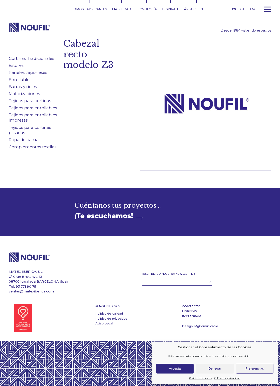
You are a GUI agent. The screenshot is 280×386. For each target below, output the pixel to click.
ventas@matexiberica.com (31, 291)
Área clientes (196, 9)
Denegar (214, 368)
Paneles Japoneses (28, 72)
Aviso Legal (104, 323)
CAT (243, 9)
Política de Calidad (109, 313)
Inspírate (170, 9)
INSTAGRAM (191, 316)
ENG (253, 9)
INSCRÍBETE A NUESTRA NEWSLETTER (168, 273)
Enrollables (20, 79)
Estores (16, 65)
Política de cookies (200, 378)
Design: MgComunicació (200, 326)
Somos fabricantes (89, 9)
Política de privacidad (227, 378)
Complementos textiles (32, 146)
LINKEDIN (189, 311)
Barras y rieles (23, 86)
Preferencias (254, 368)
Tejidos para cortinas (30, 100)
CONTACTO (191, 306)
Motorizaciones (24, 93)
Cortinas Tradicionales (31, 58)
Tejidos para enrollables (33, 107)
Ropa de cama (23, 139)
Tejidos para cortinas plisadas (30, 130)
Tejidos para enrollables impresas (33, 117)
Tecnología (146, 9)
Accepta (175, 368)
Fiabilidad (121, 9)
